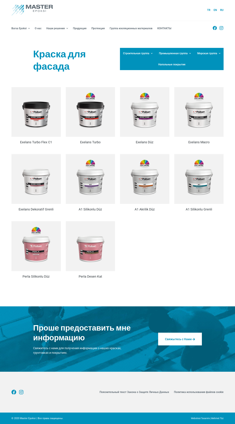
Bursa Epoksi (20, 28)
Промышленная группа (175, 53)
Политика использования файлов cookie (199, 392)
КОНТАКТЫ (164, 28)
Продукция (79, 28)
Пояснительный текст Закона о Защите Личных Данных (134, 392)
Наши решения (57, 28)
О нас (38, 28)
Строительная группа (138, 53)
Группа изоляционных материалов (131, 28)
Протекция (98, 28)
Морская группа (208, 53)
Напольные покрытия (171, 64)
